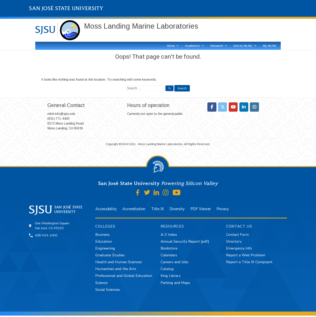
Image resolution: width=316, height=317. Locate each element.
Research (218, 46)
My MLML (270, 45)
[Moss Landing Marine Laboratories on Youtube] (233, 107)
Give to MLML (245, 46)
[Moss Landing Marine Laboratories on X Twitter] (222, 107)
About (173, 46)
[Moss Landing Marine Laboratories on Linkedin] (243, 107)
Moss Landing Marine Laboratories (141, 26)
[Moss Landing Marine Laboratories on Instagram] (254, 107)
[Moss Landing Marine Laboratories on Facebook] (211, 107)
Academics (194, 46)
